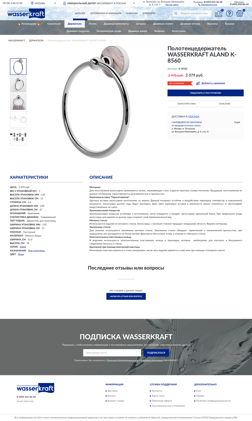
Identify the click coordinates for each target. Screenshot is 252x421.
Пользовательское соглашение (168, 406)
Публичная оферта (162, 401)
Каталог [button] (80, 13)
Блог (198, 391)
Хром (21, 254)
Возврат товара (116, 401)
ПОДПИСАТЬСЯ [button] (156, 353)
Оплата (111, 396)
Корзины (212, 24)
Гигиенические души (109, 31)
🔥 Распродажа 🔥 (29, 24)
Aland (23, 247)
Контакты (149, 13)
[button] (207, 4)
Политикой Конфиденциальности (122, 360)
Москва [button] (193, 116)
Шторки (141, 24)
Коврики (159, 31)
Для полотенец (36, 251)
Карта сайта (158, 396)
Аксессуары (179, 31)
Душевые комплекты (116, 24)
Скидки (200, 396)
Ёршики (229, 24)
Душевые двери (137, 31)
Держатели (75, 24)
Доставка (113, 391)
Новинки (132, 13)
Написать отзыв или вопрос (126, 296)
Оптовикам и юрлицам (105, 13)
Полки (92, 24)
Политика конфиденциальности (213, 401)
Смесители (53, 24)
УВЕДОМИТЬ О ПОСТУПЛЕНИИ (205, 93)
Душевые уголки (190, 24)
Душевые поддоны (78, 31)
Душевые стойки (163, 24)
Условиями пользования (151, 360)
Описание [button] (224, 104)
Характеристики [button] (186, 104)
